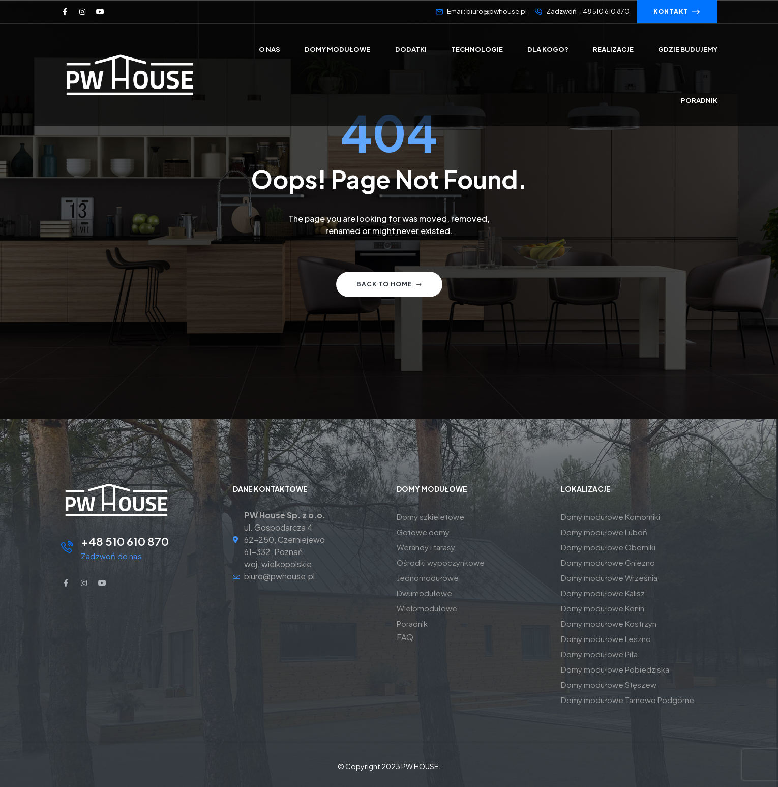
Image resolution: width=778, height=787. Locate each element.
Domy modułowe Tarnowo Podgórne (627, 700)
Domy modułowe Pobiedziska (615, 669)
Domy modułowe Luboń (604, 532)
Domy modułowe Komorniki (610, 516)
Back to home (389, 284)
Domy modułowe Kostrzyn (608, 623)
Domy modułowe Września (609, 577)
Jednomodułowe (428, 577)
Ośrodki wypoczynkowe (441, 562)
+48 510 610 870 (125, 541)
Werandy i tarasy (426, 547)
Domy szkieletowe (430, 516)
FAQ (405, 637)
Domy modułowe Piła (599, 654)
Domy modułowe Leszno (606, 639)
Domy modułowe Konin (602, 608)
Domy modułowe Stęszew (608, 684)
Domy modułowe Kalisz (603, 593)
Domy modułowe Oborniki (608, 547)
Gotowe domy (423, 532)
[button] (677, 11)
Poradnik (412, 623)
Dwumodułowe (424, 593)
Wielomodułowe (427, 608)
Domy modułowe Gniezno (608, 562)
